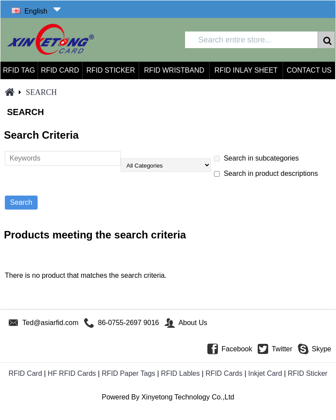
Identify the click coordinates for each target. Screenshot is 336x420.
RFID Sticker (308, 373)
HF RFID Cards (72, 373)
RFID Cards (224, 373)
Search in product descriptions (266, 173)
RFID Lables (180, 373)
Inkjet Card (265, 373)
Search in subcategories (256, 158)
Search (41, 92)
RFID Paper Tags (128, 373)
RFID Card (25, 373)
